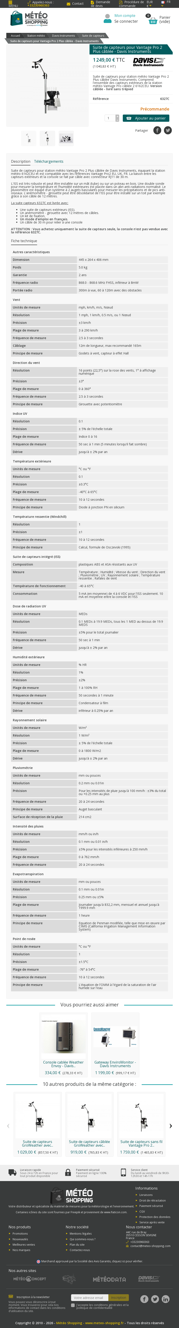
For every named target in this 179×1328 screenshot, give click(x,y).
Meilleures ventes (24, 1244)
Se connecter (126, 21)
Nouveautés (20, 1239)
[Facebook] (144, 1299)
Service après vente (152, 1222)
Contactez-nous (80, 1250)
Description (20, 161)
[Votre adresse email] (90, 1297)
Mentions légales (81, 1233)
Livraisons (146, 1195)
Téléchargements (48, 161)
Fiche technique (24, 240)
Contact (75, 3)
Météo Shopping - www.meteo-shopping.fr (90, 1323)
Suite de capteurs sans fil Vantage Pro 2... (141, 1143)
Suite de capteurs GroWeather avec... (37, 1143)
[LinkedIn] (166, 1299)
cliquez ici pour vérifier (127, 1261)
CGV (142, 1211)
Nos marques (21, 1250)
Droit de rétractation (152, 1200)
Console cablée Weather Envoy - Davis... (63, 1064)
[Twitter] (155, 1299)
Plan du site (77, 1244)
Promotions (20, 1233)
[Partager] (157, 130)
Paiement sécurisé (151, 1206)
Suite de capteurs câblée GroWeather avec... (89, 1143)
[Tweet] (168, 130)
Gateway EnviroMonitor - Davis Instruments (115, 1064)
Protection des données (154, 1217)
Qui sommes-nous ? (83, 1239)
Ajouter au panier (146, 118)
